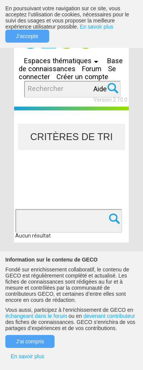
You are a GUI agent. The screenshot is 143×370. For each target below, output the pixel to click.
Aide (100, 89)
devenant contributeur (109, 316)
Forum (91, 69)
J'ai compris (30, 341)
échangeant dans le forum (36, 316)
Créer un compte (82, 77)
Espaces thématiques (63, 61)
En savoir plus (96, 27)
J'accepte (27, 36)
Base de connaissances (71, 65)
